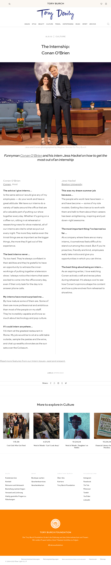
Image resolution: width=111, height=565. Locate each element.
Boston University (72, 184)
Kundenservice (11, 478)
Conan (7, 184)
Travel (58, 24)
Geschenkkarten (37, 485)
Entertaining (68, 24)
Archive (92, 24)
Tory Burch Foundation (66, 485)
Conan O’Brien (31, 156)
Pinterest (87, 489)
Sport (84, 24)
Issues (27, 24)
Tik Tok (86, 485)
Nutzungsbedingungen (51, 559)
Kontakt (8, 482)
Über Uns (61, 478)
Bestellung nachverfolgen (15, 489)
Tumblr (86, 493)
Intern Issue (59, 373)
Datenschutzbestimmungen (30, 559)
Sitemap (103, 559)
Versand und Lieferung (14, 493)
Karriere (60, 482)
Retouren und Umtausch (14, 485)
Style (34, 24)
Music (78, 24)
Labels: (50, 373)
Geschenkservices (38, 482)
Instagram (87, 478)
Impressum (93, 559)
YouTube (86, 496)
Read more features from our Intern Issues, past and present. (32, 361)
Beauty (41, 24)
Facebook (87, 482)
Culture (49, 24)
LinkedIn (86, 500)
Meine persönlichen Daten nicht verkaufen (74, 559)
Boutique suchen (37, 478)
